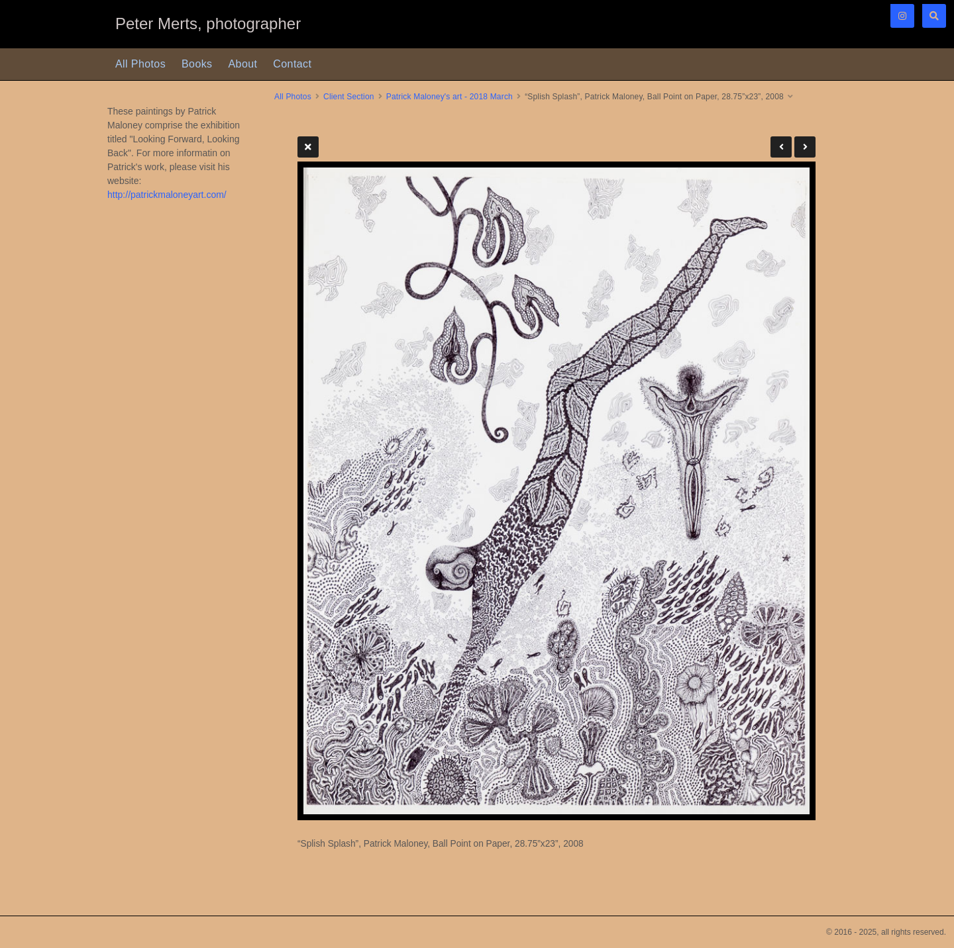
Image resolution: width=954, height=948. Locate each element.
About (243, 64)
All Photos (140, 64)
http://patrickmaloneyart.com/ (167, 194)
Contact (292, 64)
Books (197, 64)
